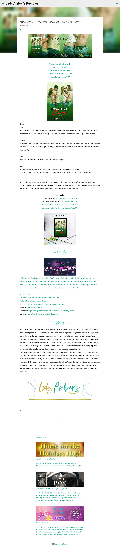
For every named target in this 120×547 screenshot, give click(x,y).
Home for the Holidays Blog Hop (46, 459)
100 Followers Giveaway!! (43, 523)
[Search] (41, 3)
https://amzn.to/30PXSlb (69, 205)
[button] (21, 29)
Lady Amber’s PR (64, 77)
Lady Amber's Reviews (22, 3)
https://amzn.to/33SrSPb (69, 208)
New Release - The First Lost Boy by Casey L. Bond (52, 489)
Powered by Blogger (60, 544)
